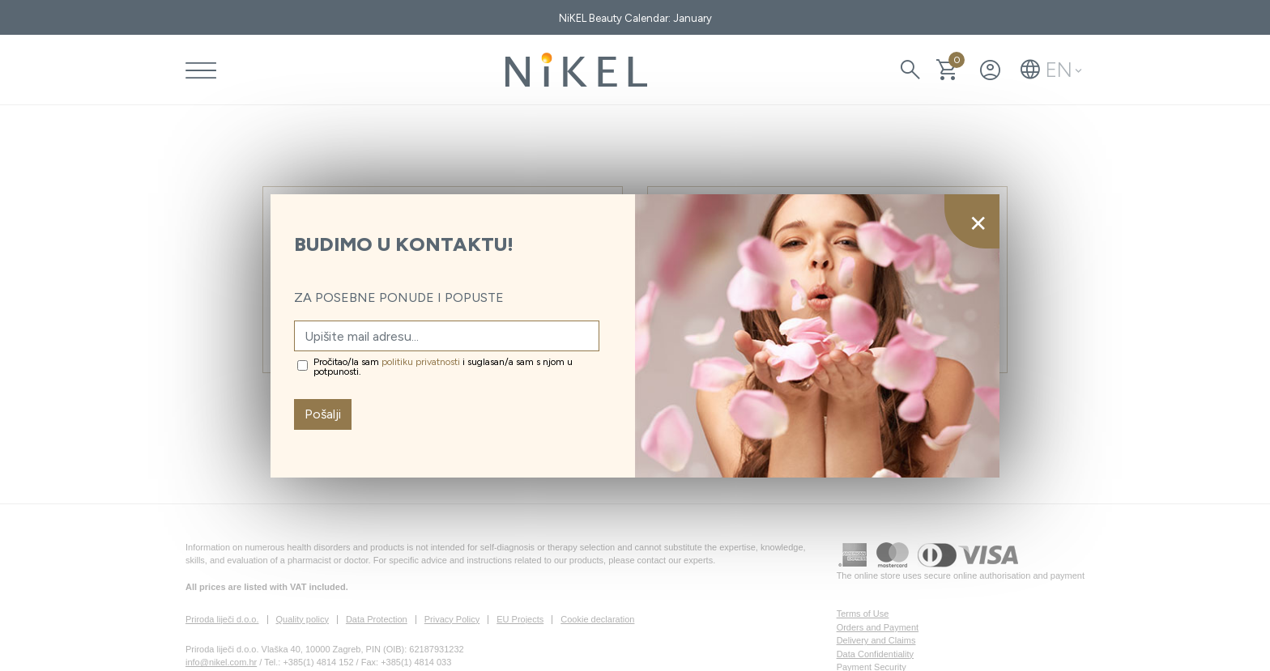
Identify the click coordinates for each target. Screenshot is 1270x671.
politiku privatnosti (420, 361)
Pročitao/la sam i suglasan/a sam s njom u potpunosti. (443, 366)
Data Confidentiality (875, 654)
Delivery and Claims (876, 640)
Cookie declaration (597, 619)
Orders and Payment (878, 627)
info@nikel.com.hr (221, 662)
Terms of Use (863, 613)
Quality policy (302, 619)
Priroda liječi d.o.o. (222, 619)
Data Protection (376, 619)
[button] (1051, 69)
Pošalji (323, 414)
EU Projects (519, 619)
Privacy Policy (451, 619)
